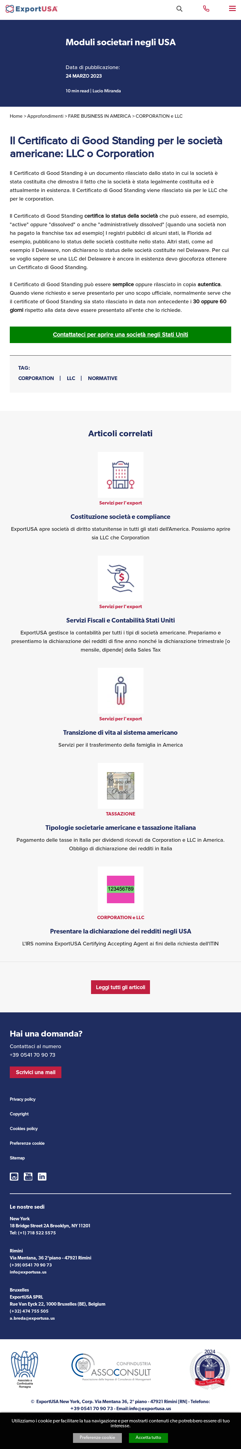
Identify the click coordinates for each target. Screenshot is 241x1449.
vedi (120, 497)
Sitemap (17, 1158)
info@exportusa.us (28, 1272)
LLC (71, 378)
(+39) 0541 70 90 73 (31, 1265)
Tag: (24, 368)
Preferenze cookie (97, 1438)
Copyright (19, 1114)
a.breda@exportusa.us (32, 1318)
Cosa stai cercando (179, 9)
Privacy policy (22, 1099)
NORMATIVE (102, 378)
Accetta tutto (148, 1438)
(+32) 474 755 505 (29, 1311)
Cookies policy (24, 1129)
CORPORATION (36, 378)
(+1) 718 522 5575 (37, 1233)
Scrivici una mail (35, 1072)
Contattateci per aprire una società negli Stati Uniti (120, 334)
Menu (233, 8)
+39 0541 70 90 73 (206, 8)
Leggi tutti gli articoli (120, 987)
